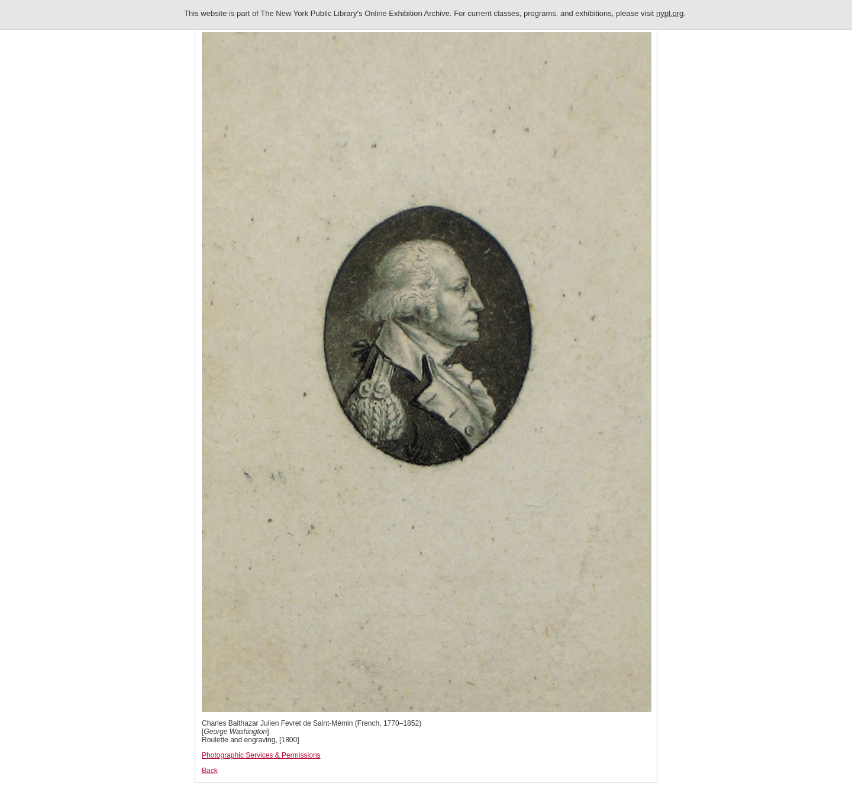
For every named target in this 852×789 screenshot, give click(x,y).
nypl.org (669, 13)
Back (210, 771)
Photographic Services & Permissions (261, 755)
